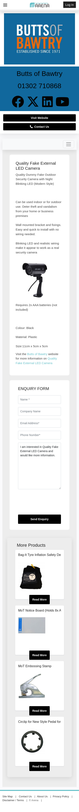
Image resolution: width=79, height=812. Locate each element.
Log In (69, 4)
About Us (42, 796)
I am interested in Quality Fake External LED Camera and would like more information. (39, 466)
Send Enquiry (39, 519)
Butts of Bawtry (37, 354)
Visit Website (39, 118)
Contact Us (39, 126)
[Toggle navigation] (68, 144)
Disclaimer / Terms (13, 800)
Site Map (7, 796)
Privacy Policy (61, 796)
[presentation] (48, 503)
